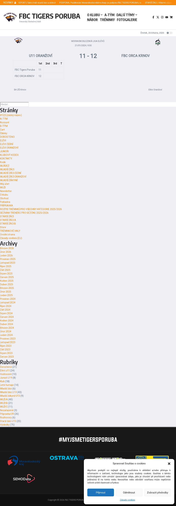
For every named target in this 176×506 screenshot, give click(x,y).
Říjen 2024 (5, 306)
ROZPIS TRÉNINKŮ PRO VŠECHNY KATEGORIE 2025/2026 (31, 209)
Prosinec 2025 (7, 259)
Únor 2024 (5, 331)
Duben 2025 (6, 284)
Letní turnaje (7, 385)
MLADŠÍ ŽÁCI (7, 169)
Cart (2, 129)
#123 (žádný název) (11, 115)
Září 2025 (5, 270)
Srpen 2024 (6, 313)
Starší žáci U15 (8, 421)
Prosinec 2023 (7, 338)
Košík (3, 162)
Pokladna (5, 202)
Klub (2, 381)
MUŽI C (4, 406)
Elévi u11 (5, 370)
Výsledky (5, 424)
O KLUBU (94, 15)
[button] (169, 463)
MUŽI (3, 187)
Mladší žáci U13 (8, 392)
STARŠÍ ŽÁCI (7, 216)
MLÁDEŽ (4, 165)
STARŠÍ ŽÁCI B (8, 223)
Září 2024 (5, 309)
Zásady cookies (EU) (11, 238)
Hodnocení (6, 374)
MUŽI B (4, 403)
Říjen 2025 (5, 266)
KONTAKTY (6, 158)
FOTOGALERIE (127, 20)
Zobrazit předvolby (157, 492)
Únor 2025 (5, 291)
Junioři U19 (6, 377)
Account (4, 122)
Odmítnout (129, 492)
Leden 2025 (6, 295)
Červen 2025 (7, 277)
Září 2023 (5, 349)
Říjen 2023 (5, 346)
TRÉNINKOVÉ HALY (10, 230)
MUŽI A (4, 399)
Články (3, 133)
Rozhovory (6, 417)
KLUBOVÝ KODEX (9, 155)
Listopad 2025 (7, 262)
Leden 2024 (6, 335)
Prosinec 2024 (7, 299)
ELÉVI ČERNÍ (6, 144)
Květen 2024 (6, 320)
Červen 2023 (7, 356)
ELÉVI (3, 140)
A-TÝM (109, 15)
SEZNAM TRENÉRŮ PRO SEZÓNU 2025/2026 (24, 212)
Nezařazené (6, 410)
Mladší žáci (6, 388)
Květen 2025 (6, 280)
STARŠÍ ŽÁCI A (8, 220)
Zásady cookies (127, 500)
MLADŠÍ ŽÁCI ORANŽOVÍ (13, 176)
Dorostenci (6, 367)
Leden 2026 (6, 255)
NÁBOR (92, 20)
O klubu (4, 194)
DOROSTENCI (7, 136)
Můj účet (4, 183)
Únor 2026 (5, 252)
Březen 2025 (7, 288)
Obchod (4, 198)
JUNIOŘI (4, 151)
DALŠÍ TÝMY (127, 15)
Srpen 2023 (6, 353)
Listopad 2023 (7, 342)
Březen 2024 (7, 327)
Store (3, 227)
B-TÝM (4, 126)
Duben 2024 (6, 324)
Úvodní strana (7, 234)
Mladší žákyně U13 (10, 395)
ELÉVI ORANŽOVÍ (9, 147)
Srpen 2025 (6, 273)
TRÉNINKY (107, 20)
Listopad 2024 (7, 302)
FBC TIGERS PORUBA (49, 16)
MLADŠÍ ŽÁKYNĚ (9, 180)
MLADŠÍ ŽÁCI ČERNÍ (10, 173)
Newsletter (6, 191)
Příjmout (100, 492)
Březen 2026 (7, 248)
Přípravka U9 (7, 414)
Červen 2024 (7, 317)
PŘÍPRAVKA (6, 205)
